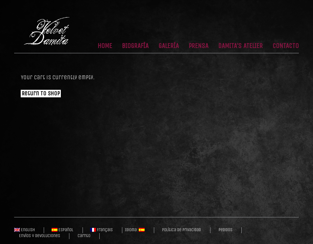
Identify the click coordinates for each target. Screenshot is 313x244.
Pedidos (225, 229)
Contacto (286, 46)
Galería (168, 46)
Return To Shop (41, 93)
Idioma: (135, 229)
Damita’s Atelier (240, 46)
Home (105, 46)
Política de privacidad (181, 229)
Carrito (84, 235)
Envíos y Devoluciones (39, 235)
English (24, 229)
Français (101, 229)
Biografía (135, 46)
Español (62, 229)
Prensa (198, 46)
